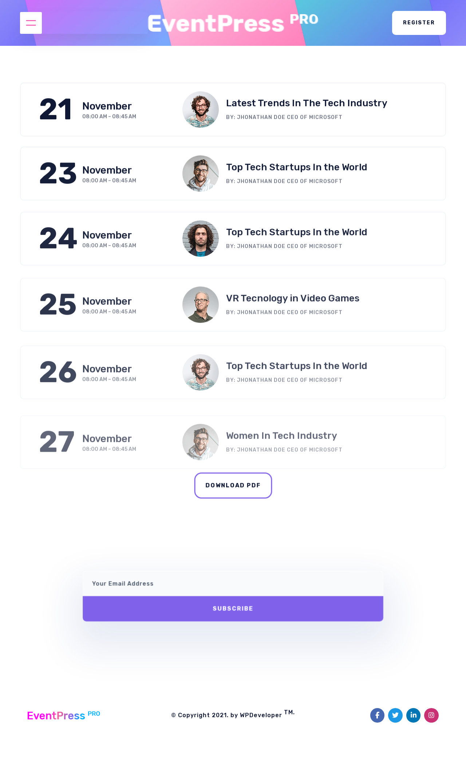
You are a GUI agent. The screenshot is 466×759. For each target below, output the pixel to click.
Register (419, 23)
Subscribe (233, 604)
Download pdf (233, 485)
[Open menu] (31, 23)
